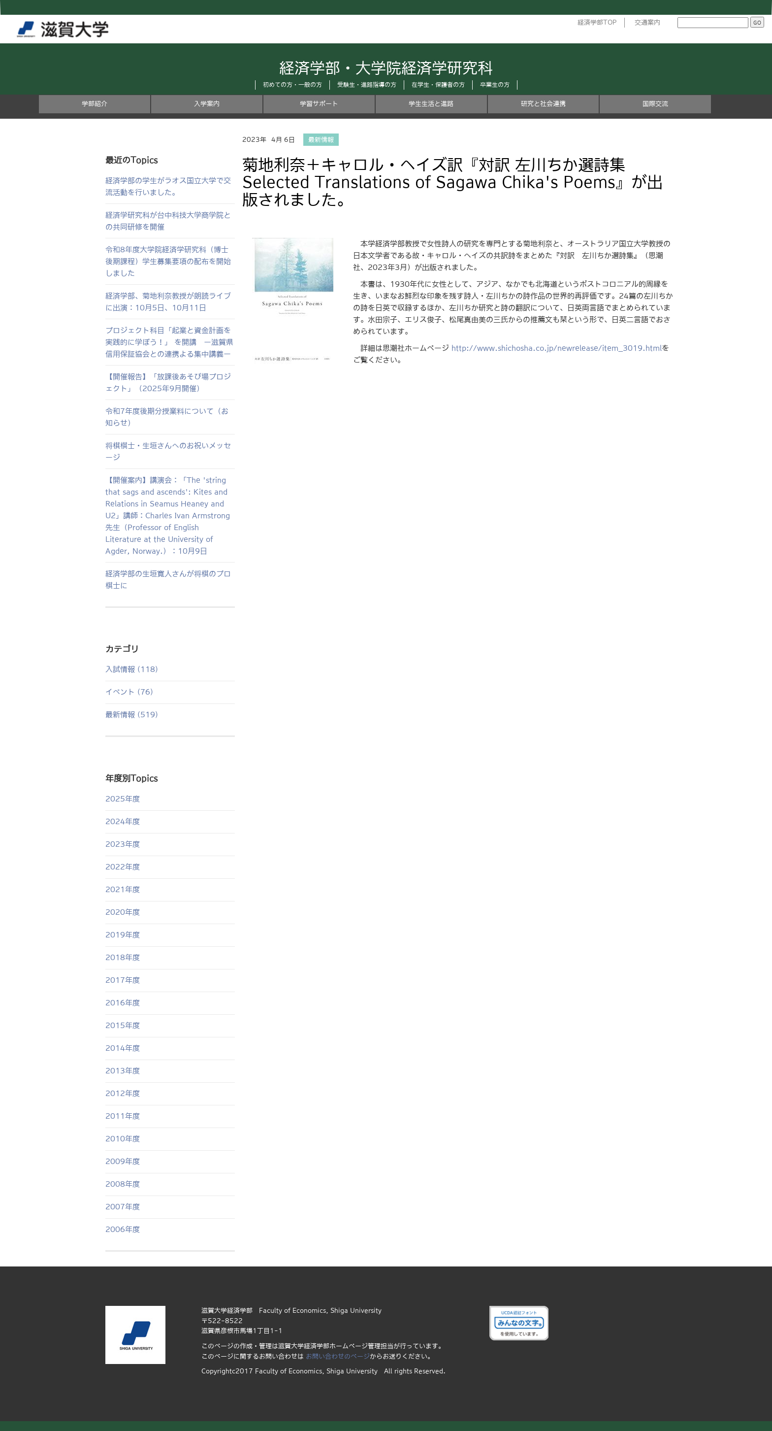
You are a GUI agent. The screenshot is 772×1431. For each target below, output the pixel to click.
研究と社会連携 (543, 103)
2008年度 (122, 1184)
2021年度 (122, 889)
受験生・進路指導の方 (366, 85)
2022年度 (122, 866)
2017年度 (122, 980)
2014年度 (122, 1048)
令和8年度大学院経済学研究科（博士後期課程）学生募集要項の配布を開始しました (168, 261)
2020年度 (122, 912)
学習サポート (319, 103)
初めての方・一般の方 (292, 85)
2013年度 (122, 1070)
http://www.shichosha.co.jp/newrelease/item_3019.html (556, 348)
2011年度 (122, 1116)
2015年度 (122, 1025)
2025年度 (122, 798)
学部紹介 (94, 103)
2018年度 (122, 957)
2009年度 (122, 1161)
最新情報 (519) (131, 714)
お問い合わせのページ (338, 1356)
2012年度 (122, 1093)
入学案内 (207, 103)
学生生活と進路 (431, 103)
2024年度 (122, 821)
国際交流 (655, 103)
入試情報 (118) (131, 669)
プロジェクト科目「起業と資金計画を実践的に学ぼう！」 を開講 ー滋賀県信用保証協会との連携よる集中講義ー (169, 342)
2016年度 (122, 1002)
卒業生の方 (495, 85)
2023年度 (122, 844)
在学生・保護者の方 (438, 85)
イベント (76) (129, 692)
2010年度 (122, 1138)
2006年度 (122, 1229)
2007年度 (122, 1206)
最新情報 (321, 139)
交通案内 (647, 22)
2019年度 (122, 934)
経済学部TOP (597, 22)
